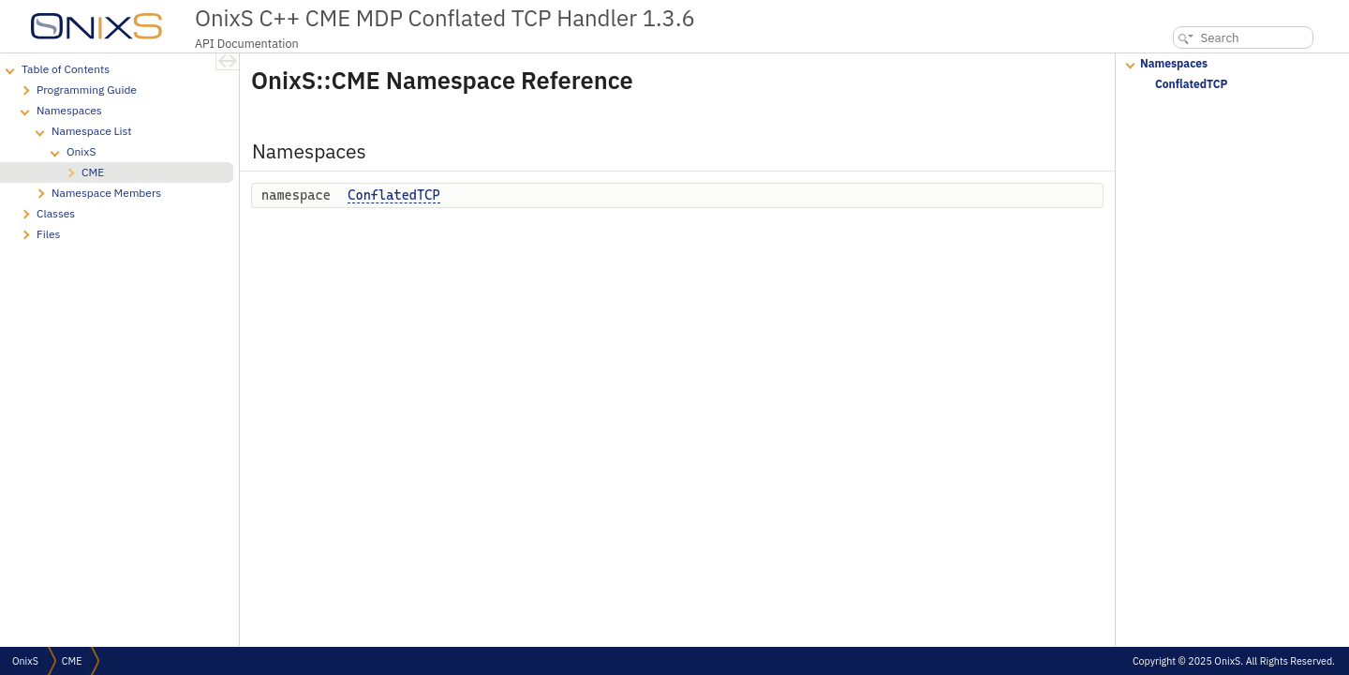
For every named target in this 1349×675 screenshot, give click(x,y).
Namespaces (1174, 63)
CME (72, 661)
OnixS (25, 661)
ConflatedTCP (393, 195)
